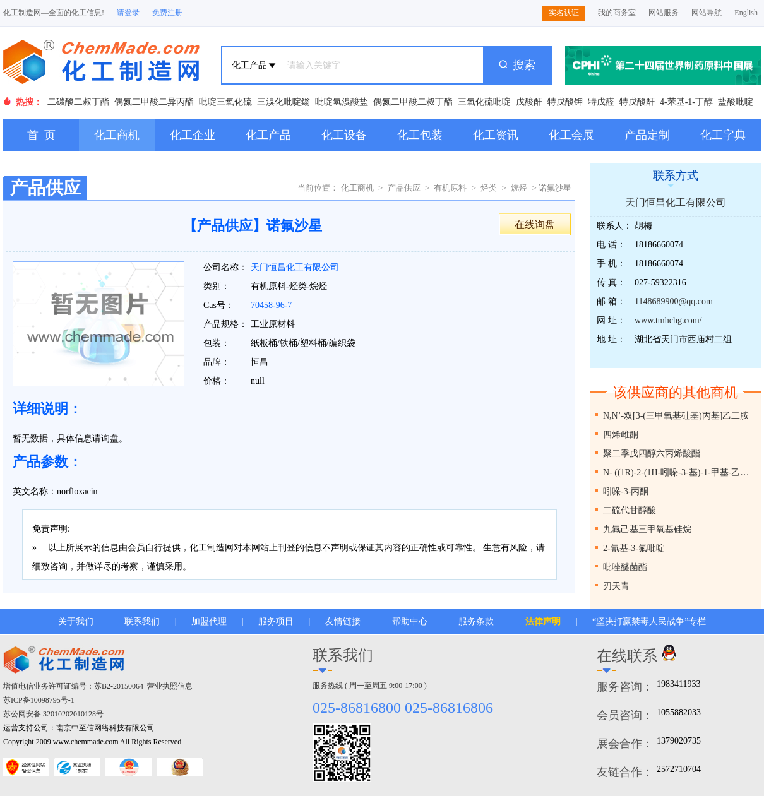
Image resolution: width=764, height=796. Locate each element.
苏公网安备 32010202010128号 (53, 714)
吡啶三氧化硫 (225, 102)
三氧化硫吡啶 (484, 102)
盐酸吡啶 (735, 102)
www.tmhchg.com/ (668, 320)
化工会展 (571, 135)
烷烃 (519, 188)
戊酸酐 (529, 102)
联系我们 (142, 621)
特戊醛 (601, 102)
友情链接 (343, 621)
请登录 (128, 12)
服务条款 (476, 621)
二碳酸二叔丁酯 (78, 102)
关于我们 (75, 621)
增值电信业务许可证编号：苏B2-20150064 (73, 686)
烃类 (488, 188)
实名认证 (564, 12)
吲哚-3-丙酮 (625, 491)
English (746, 12)
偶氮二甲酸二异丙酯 (154, 102)
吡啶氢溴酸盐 (341, 102)
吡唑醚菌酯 (625, 567)
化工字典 (723, 135)
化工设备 (344, 135)
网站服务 (663, 12)
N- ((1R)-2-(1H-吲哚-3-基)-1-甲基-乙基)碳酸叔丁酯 (680, 472)
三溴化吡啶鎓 (283, 102)
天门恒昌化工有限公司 (295, 267)
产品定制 (647, 135)
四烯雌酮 (620, 434)
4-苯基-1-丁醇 (686, 102)
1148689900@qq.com (674, 301)
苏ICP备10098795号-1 (39, 700)
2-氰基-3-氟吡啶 (634, 548)
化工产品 (268, 135)
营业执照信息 (170, 686)
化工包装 (420, 135)
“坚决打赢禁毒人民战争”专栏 (649, 621)
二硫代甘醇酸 (629, 510)
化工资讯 (495, 135)
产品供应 (404, 188)
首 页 (41, 135)
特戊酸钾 (565, 102)
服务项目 (276, 621)
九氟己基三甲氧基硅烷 (647, 529)
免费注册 (167, 12)
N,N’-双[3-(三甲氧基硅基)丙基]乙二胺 (676, 415)
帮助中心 (409, 621)
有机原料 (450, 188)
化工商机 (117, 135)
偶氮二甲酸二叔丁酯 (413, 102)
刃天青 (616, 586)
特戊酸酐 (637, 102)
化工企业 (192, 135)
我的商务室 (617, 12)
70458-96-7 (271, 305)
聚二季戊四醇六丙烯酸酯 (651, 453)
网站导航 (706, 12)
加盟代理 (209, 621)
